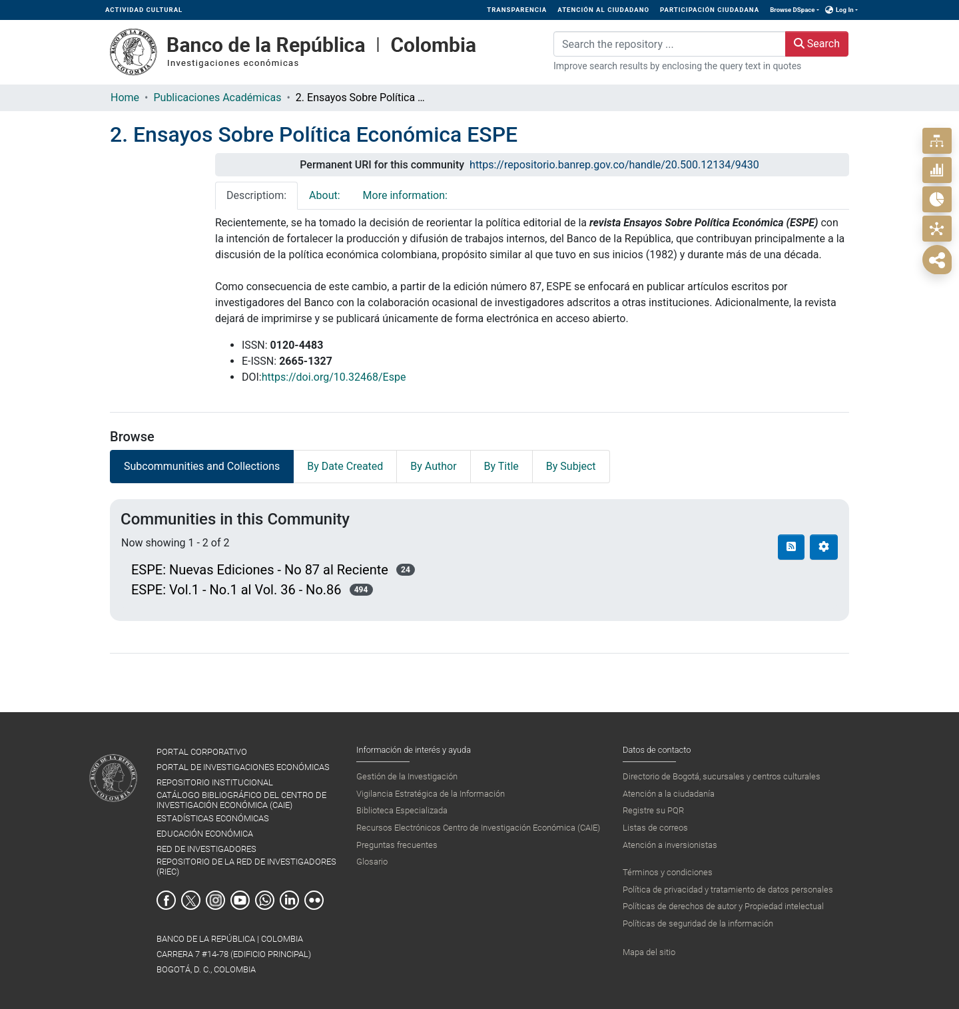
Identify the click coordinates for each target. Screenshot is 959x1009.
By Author (433, 466)
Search (817, 43)
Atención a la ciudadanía (669, 794)
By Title (501, 466)
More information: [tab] (405, 195)
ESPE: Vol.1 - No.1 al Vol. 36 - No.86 (236, 590)
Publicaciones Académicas (217, 97)
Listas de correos (655, 828)
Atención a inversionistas (670, 845)
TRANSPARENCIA (517, 9)
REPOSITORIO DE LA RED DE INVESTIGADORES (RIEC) (246, 867)
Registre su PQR (653, 810)
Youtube (240, 900)
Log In (845, 9)
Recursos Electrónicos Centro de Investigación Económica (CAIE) (478, 828)
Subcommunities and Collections (202, 466)
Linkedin (289, 900)
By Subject (571, 466)
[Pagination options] (824, 547)
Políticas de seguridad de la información (698, 923)
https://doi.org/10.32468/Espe (334, 377)
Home (125, 97)
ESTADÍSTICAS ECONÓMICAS (213, 818)
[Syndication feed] (791, 547)
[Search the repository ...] (669, 44)
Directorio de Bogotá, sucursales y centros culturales (721, 776)
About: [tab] (324, 195)
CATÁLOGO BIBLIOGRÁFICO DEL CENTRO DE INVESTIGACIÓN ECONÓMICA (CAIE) (241, 800)
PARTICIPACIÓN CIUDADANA (709, 9)
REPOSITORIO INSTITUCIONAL (215, 782)
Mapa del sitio (649, 952)
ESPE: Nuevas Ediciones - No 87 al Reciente (259, 570)
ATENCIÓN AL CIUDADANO (603, 9)
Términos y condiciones (668, 872)
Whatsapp (264, 900)
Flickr (314, 900)
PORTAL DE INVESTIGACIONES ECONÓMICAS (243, 767)
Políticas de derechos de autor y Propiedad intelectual (723, 906)
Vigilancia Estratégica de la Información (430, 794)
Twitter (190, 900)
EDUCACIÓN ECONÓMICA (205, 834)
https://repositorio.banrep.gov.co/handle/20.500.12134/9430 (614, 164)
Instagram (215, 900)
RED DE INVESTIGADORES (206, 849)
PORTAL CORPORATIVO (202, 752)
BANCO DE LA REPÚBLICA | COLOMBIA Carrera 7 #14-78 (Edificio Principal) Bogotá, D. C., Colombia (234, 954)
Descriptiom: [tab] (256, 195)
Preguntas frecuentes (397, 845)
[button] (829, 10)
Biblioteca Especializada (402, 810)
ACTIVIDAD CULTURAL (143, 9)
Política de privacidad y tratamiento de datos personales (728, 890)
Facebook (166, 900)
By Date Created (345, 466)
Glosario (372, 862)
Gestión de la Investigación (407, 776)
